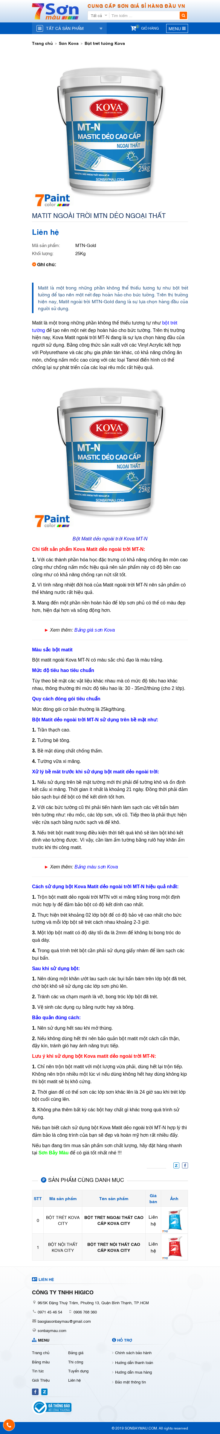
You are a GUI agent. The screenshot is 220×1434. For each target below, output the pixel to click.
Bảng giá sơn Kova (94, 630)
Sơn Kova (69, 43)
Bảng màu (41, 1361)
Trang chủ (42, 43)
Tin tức (38, 1370)
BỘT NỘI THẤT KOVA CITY (63, 1247)
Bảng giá (75, 1352)
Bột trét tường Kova (105, 43)
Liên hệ (74, 1380)
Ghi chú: (46, 264)
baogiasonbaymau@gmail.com (64, 1321)
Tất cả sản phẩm (65, 28)
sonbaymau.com (52, 1330)
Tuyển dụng (78, 1370)
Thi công (75, 1361)
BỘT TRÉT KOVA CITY (63, 1220)
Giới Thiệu (41, 1380)
